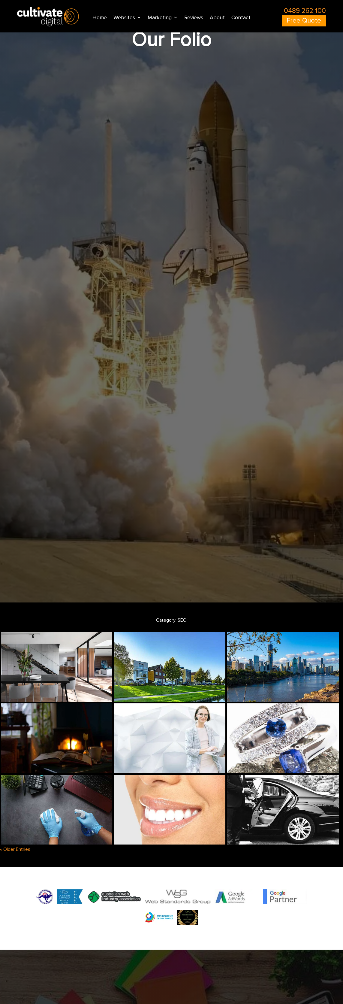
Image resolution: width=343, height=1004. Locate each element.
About (217, 18)
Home (99, 18)
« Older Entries (15, 849)
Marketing (160, 18)
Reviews (193, 18)
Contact (241, 18)
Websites (124, 18)
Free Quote (304, 21)
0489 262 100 (305, 11)
